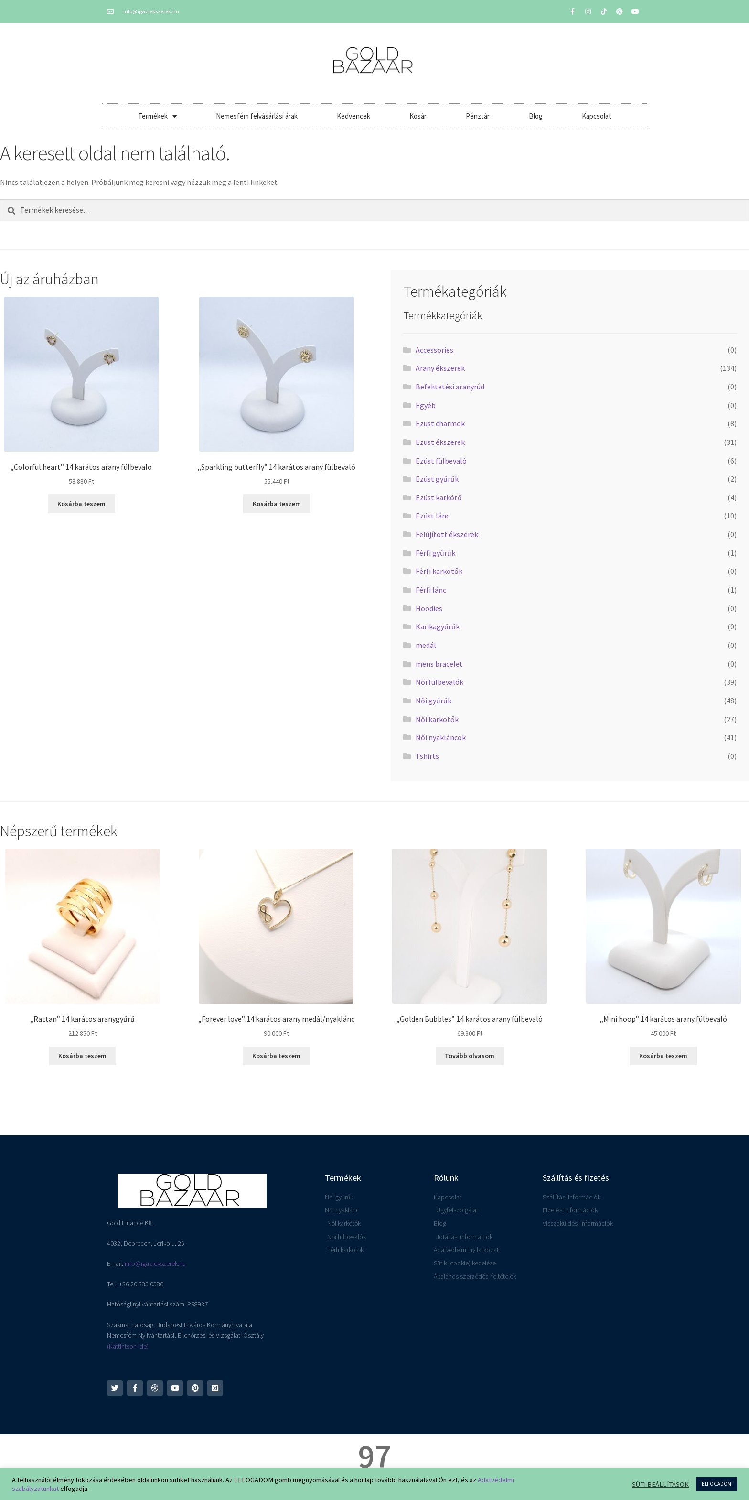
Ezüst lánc (432, 515)
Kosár (418, 115)
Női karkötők (437, 719)
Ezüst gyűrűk (437, 479)
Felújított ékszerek (447, 534)
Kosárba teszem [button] (81, 503)
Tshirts (427, 756)
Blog (536, 115)
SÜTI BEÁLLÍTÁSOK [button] (660, 1484)
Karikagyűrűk (438, 626)
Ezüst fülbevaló (441, 460)
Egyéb (426, 405)
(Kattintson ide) (128, 1346)
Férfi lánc (431, 589)
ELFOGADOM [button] (716, 1483)
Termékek (157, 116)
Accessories (434, 350)
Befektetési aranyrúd (450, 386)
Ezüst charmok (440, 423)
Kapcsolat (596, 115)
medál (426, 645)
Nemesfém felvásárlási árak (257, 115)
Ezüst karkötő (439, 497)
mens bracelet (439, 664)
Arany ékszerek (440, 368)
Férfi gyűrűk (435, 553)
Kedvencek (353, 115)
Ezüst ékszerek (440, 442)
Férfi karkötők (439, 571)
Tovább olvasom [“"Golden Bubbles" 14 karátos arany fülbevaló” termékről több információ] (469, 1055)
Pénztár (478, 115)
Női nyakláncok (441, 737)
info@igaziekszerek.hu (155, 1263)
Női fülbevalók (439, 682)
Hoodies (429, 608)
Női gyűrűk (433, 700)
